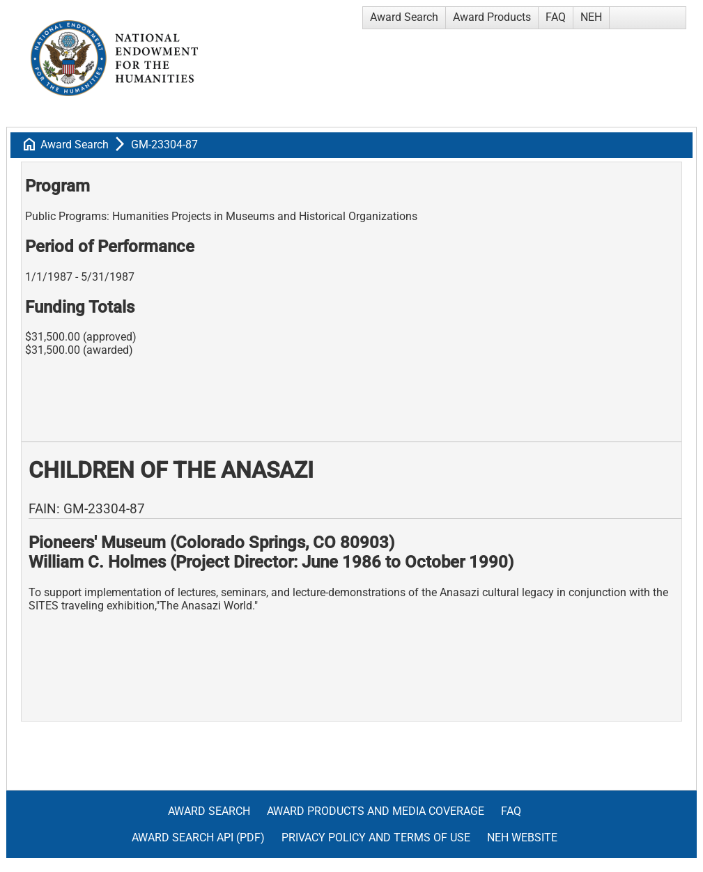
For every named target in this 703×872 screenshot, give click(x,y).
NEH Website (522, 837)
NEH (591, 17)
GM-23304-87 (164, 144)
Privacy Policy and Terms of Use (375, 837)
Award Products (492, 17)
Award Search (404, 17)
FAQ (556, 17)
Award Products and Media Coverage (375, 811)
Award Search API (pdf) (198, 837)
